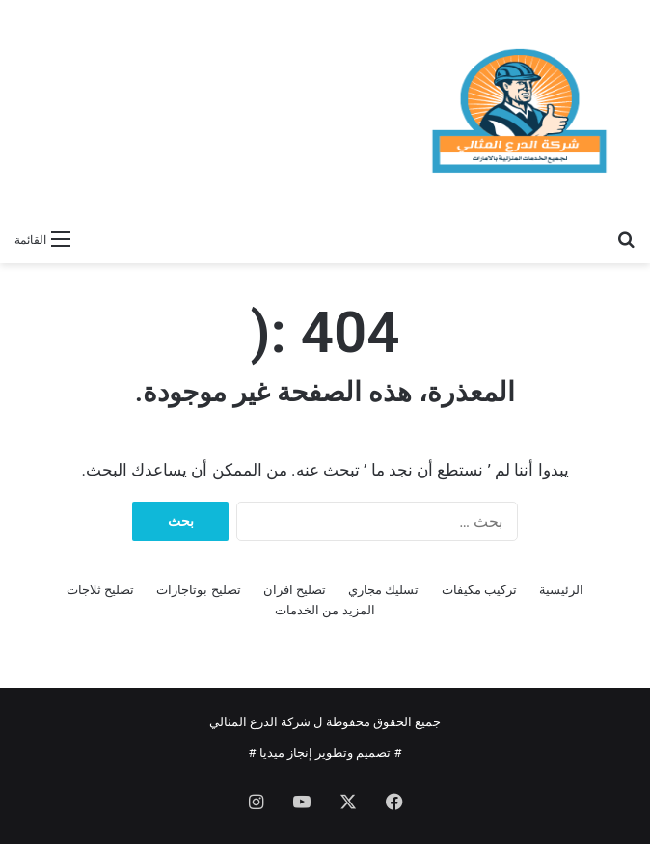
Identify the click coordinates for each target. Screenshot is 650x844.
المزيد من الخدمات (324, 610)
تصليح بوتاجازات (198, 590)
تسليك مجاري (383, 590)
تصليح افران (294, 590)
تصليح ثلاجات (100, 590)
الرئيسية (561, 590)
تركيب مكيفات (479, 590)
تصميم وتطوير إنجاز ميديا (325, 753)
